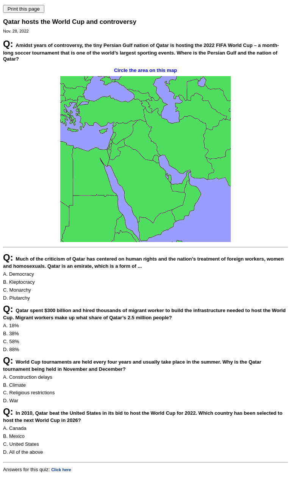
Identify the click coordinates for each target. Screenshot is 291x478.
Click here (61, 469)
